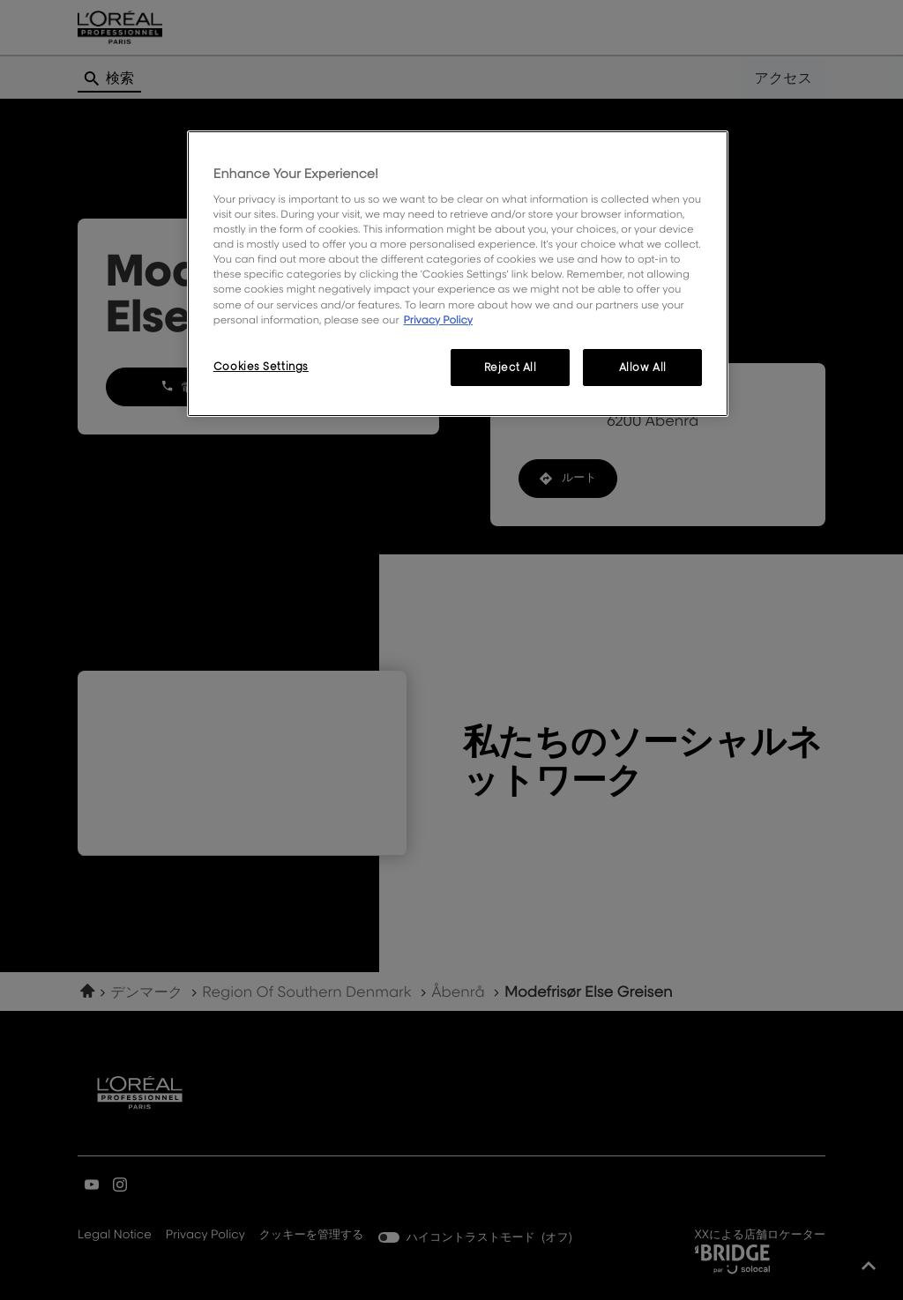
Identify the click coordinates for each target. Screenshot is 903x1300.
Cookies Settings (261, 366)
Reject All (510, 367)
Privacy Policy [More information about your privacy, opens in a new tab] (438, 319)
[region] (457, 273)
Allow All (643, 367)
